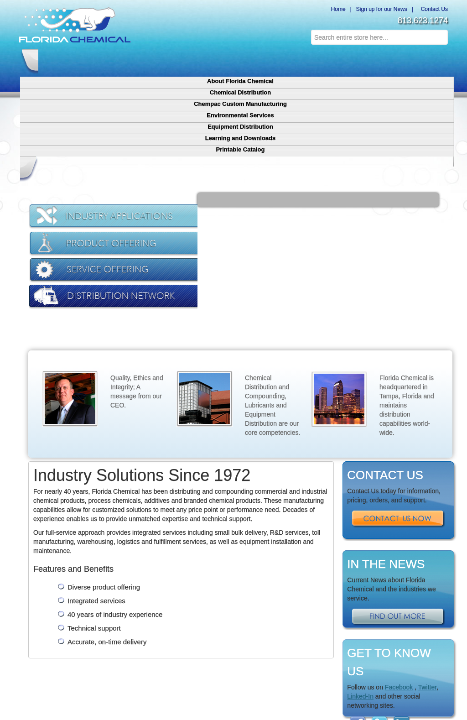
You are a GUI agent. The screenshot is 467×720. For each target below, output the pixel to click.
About (53, 650)
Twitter (427, 580)
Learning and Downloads (344, 58)
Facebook (399, 580)
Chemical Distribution (122, 58)
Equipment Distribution (289, 58)
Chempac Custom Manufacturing (177, 58)
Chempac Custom (83, 650)
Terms (265, 650)
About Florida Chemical (66, 58)
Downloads (223, 650)
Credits (311, 683)
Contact (284, 650)
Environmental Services (233, 58)
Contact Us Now (398, 412)
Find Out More (398, 510)
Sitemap (305, 650)
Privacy (247, 650)
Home (337, 9)
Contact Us (433, 9)
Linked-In (360, 589)
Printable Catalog (400, 53)
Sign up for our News (381, 9)
